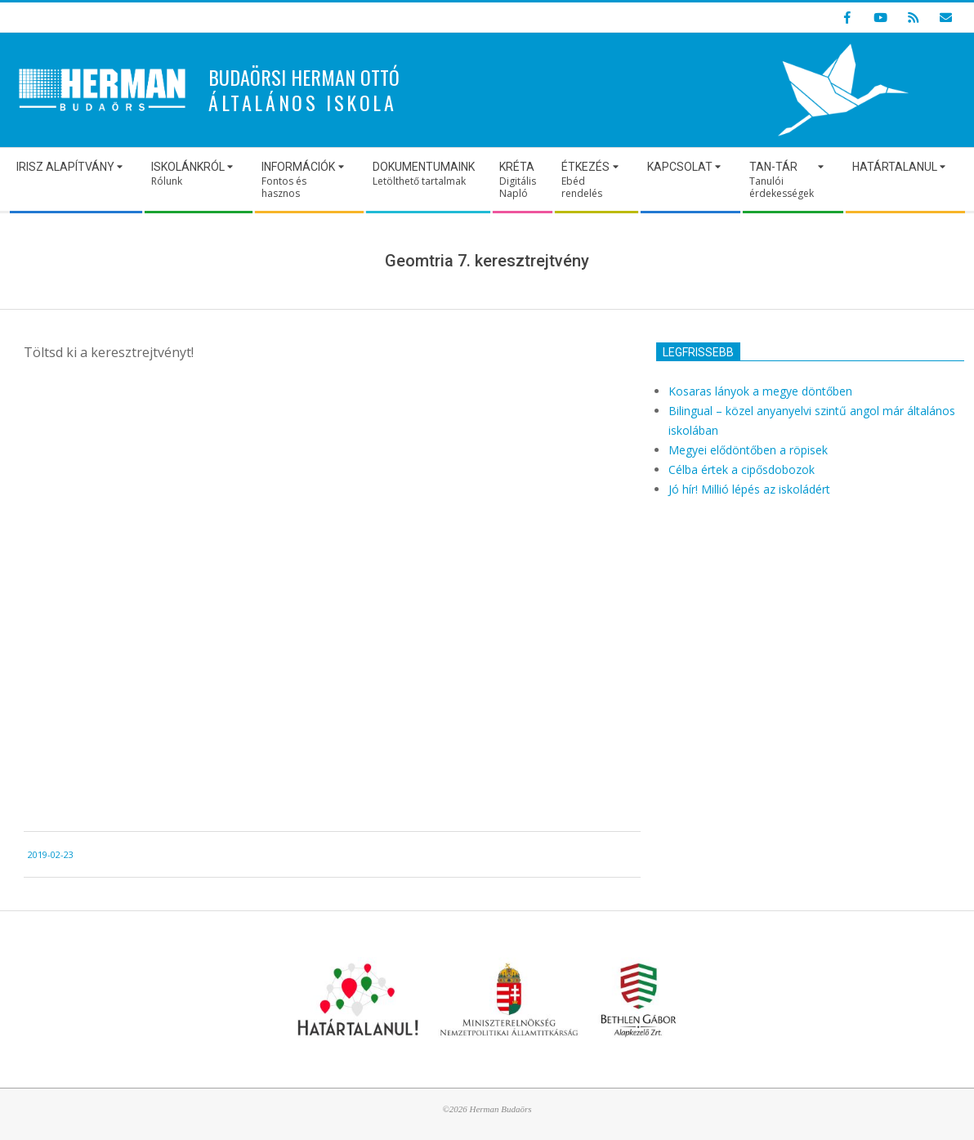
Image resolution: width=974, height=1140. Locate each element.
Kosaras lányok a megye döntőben (760, 391)
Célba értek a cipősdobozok (741, 469)
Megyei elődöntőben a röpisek (748, 450)
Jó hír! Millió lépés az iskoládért (749, 489)
